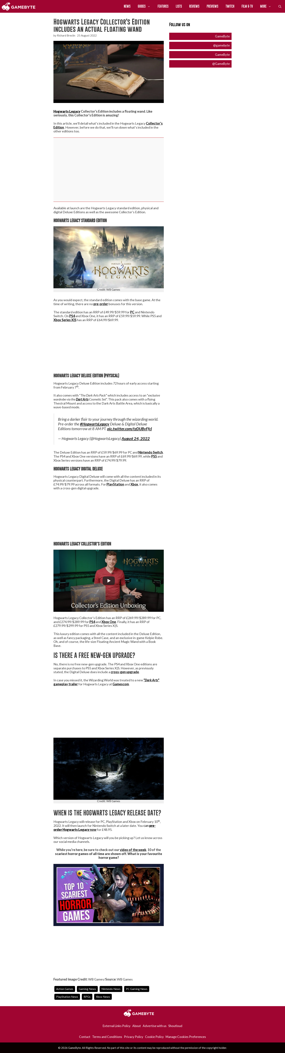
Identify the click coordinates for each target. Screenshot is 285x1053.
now (92, 830)
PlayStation (115, 484)
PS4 (72, 316)
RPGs (87, 996)
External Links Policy (117, 1026)
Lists (179, 6)
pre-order (100, 304)
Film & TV (247, 6)
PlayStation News (67, 996)
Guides (146, 6)
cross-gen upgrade (125, 672)
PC (132, 312)
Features (163, 6)
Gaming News (87, 989)
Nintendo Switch (150, 452)
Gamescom (121, 684)
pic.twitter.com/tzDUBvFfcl (129, 428)
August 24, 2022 (136, 438)
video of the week (133, 850)
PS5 (154, 456)
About (136, 1026)
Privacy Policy (133, 1037)
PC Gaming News (136, 989)
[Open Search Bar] (280, 6)
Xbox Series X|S (64, 320)
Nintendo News (111, 989)
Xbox (134, 484)
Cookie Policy (154, 1037)
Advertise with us (154, 1026)
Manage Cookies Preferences (186, 1037)
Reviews (194, 6)
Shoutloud (175, 1026)
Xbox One (108, 622)
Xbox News (103, 996)
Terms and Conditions (107, 1037)
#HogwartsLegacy (94, 424)
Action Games (64, 989)
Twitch (230, 6)
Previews (212, 6)
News (127, 6)
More (267, 6)
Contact (84, 1037)
